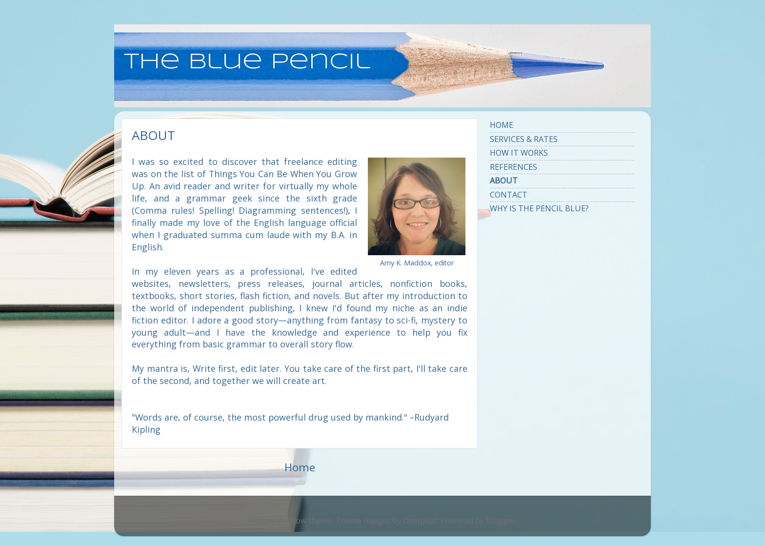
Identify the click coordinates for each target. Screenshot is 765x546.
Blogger (501, 520)
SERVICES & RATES (524, 139)
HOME (501, 125)
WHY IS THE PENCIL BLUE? (539, 208)
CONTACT (508, 194)
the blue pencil (247, 62)
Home (299, 467)
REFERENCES (513, 167)
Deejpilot (420, 520)
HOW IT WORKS (519, 152)
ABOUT (504, 180)
